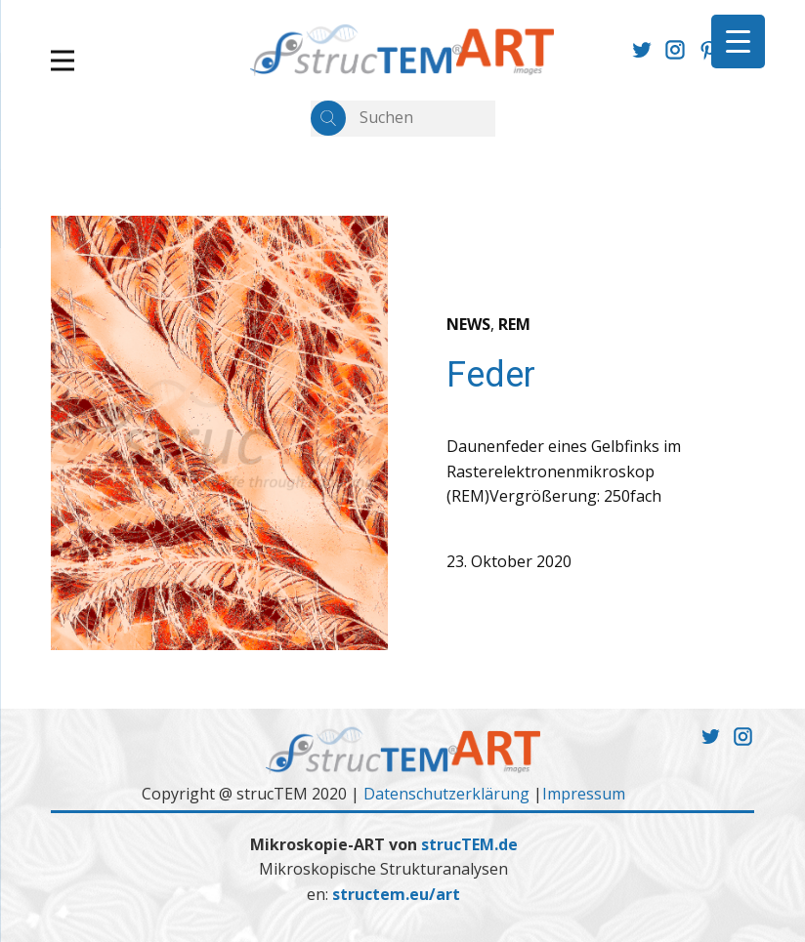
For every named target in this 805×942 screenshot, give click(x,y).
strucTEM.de (469, 844)
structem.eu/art (396, 894)
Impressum (583, 793)
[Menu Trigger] (738, 41)
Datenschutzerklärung (446, 793)
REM (514, 324)
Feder (490, 374)
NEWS (468, 324)
